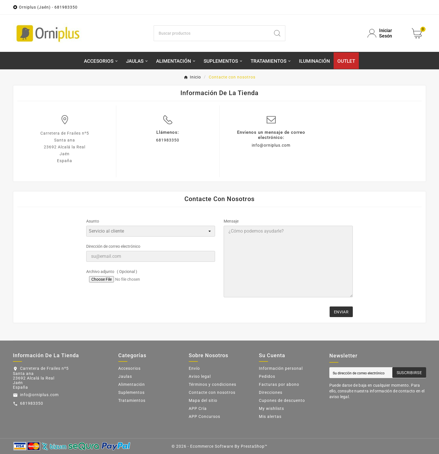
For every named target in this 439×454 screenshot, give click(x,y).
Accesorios (129, 368)
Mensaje (231, 221)
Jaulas (125, 376)
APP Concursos (204, 416)
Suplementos (131, 392)
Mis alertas (270, 416)
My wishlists (271, 408)
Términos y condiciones (212, 384)
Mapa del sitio (203, 400)
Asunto (92, 221)
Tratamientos (131, 400)
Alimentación (131, 384)
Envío (194, 368)
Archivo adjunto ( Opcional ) (111, 271)
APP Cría (198, 408)
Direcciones (270, 392)
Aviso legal (200, 376)
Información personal (281, 368)
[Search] (277, 33)
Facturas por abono (279, 384)
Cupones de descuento (282, 400)
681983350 (167, 140)
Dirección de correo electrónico (113, 246)
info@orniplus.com (271, 145)
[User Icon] (386, 33)
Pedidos (267, 376)
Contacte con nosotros (212, 392)
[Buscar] (211, 33)
